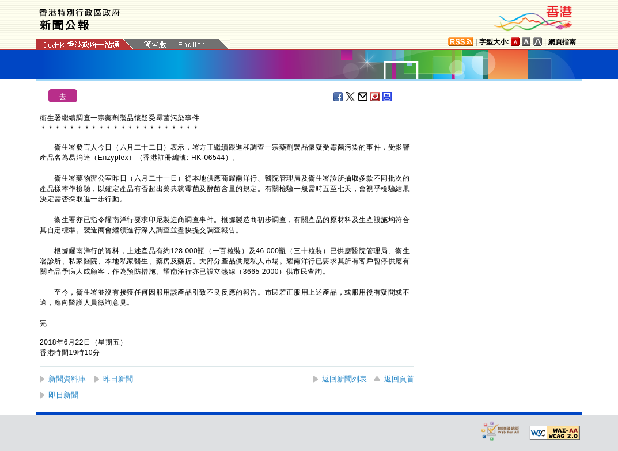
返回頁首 (399, 378)
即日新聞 (63, 395)
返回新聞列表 (344, 378)
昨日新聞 (118, 378)
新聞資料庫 (67, 378)
